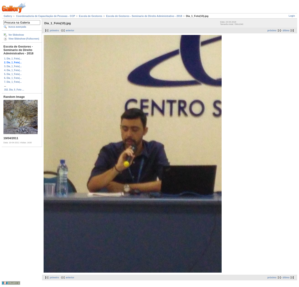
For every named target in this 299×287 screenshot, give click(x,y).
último (286, 30)
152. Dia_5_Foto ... (14, 89)
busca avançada (17, 27)
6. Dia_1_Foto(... (13, 78)
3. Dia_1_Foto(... (13, 66)
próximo (272, 30)
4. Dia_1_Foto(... (13, 70)
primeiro (54, 30)
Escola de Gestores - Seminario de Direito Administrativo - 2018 (144, 16)
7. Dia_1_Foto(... (13, 82)
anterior (70, 30)
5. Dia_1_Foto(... (13, 74)
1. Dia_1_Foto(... (13, 58)
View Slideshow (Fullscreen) (23, 38)
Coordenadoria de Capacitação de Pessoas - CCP (45, 16)
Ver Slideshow (16, 35)
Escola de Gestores (90, 16)
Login (292, 16)
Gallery (8, 16)
